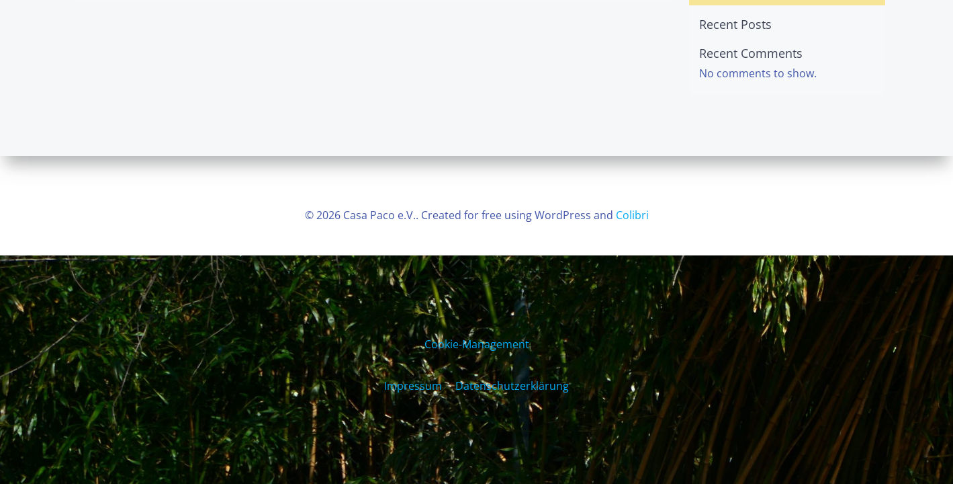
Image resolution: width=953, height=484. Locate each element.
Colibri (632, 215)
